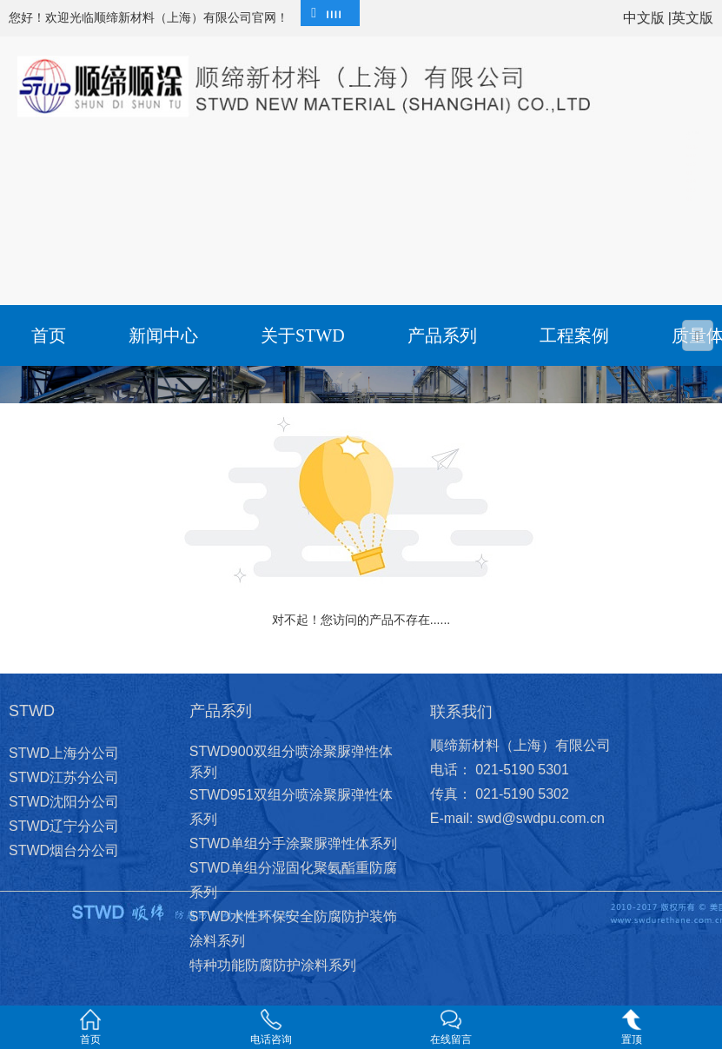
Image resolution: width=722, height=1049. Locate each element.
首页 (48, 335)
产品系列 (442, 335)
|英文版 (690, 17)
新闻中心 (163, 335)
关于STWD (303, 335)
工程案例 (574, 335)
